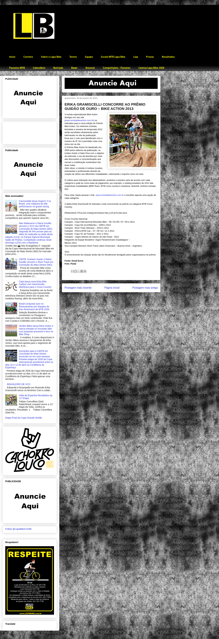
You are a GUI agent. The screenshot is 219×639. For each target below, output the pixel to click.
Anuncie (90, 68)
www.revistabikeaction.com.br (79, 120)
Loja (135, 57)
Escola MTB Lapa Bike (113, 57)
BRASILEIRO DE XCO (18, 384)
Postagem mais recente (78, 287)
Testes (73, 57)
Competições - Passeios (116, 68)
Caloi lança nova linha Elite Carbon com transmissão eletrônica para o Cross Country (35, 284)
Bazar (74, 68)
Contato (28, 57)
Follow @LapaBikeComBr (18, 529)
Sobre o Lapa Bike (51, 57)
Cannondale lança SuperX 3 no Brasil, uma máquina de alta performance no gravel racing (35, 204)
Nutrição (58, 68)
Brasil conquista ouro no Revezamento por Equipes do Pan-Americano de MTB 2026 (34, 306)
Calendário (39, 68)
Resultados (168, 57)
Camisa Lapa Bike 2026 (151, 68)
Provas (150, 57)
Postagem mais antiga (145, 287)
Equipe (89, 57)
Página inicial (112, 287)
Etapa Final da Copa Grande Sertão (23, 417)
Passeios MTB (17, 68)
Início (12, 57)
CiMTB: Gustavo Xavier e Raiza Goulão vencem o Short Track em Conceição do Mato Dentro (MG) (36, 262)
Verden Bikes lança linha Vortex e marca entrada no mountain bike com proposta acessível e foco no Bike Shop (36, 330)
